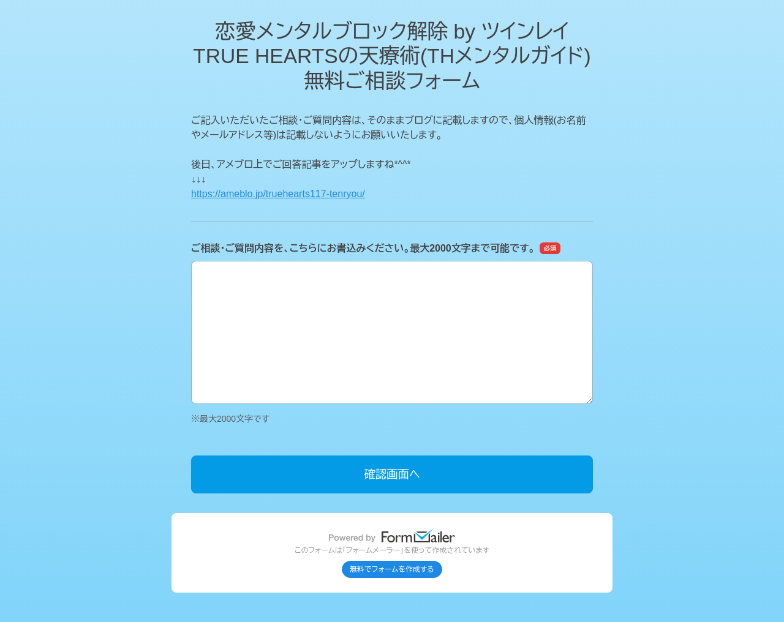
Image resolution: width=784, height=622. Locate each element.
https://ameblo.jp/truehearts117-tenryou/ (278, 194)
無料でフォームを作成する (392, 569)
